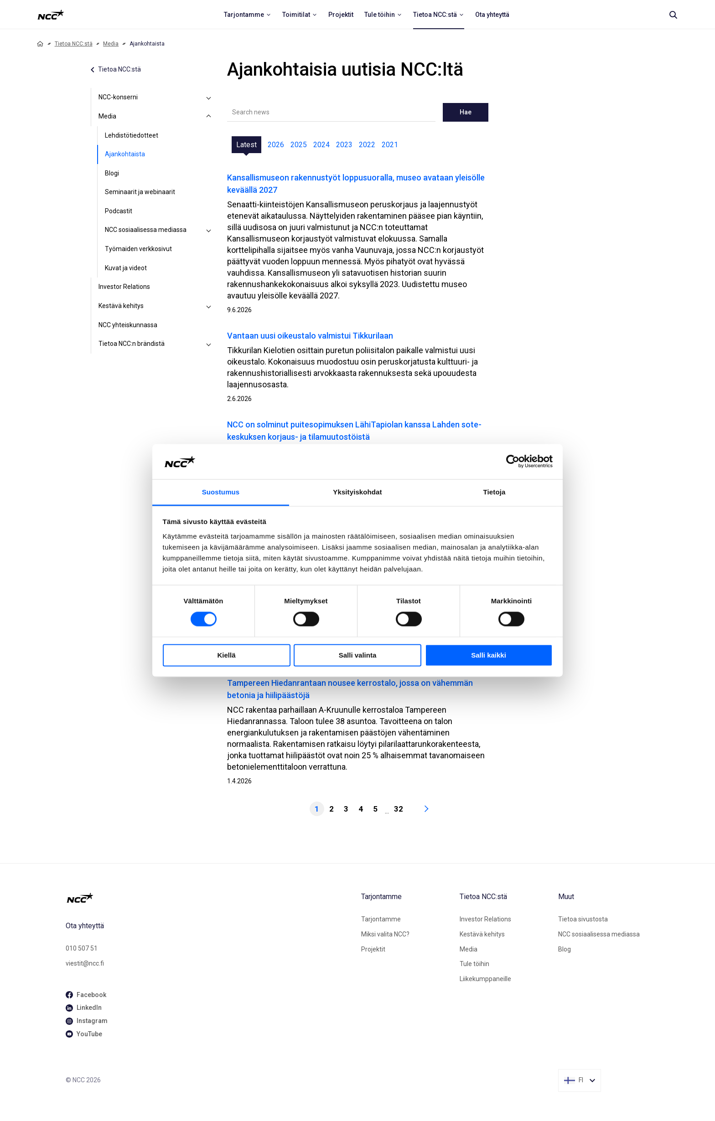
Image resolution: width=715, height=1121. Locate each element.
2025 (298, 144)
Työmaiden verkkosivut (138, 248)
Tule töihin (474, 963)
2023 (344, 144)
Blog (564, 949)
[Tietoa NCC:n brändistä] (209, 344)
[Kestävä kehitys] (209, 306)
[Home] (40, 43)
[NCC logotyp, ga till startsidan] (50, 14)
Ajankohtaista (125, 154)
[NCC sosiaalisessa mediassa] (209, 230)
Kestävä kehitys (121, 305)
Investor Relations (124, 286)
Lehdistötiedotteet (131, 135)
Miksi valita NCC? (385, 934)
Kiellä (226, 655)
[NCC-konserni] (209, 97)
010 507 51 (82, 948)
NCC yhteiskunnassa (127, 325)
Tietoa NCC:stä (74, 44)
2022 (367, 144)
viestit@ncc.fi (85, 963)
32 (398, 808)
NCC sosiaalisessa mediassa (146, 229)
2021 (390, 144)
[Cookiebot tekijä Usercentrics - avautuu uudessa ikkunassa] (513, 461)
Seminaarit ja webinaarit (140, 191)
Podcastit (118, 211)
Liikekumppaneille (485, 978)
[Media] (209, 116)
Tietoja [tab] (494, 492)
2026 (276, 144)
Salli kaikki (488, 655)
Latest (246, 144)
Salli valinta (358, 655)
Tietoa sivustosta (583, 919)
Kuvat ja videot (126, 268)
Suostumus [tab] (221, 492)
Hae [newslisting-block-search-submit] (465, 112)
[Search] (673, 14)
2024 (321, 144)
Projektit (373, 949)
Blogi (112, 173)
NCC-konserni (118, 97)
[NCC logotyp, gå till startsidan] (210, 897)
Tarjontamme (381, 919)
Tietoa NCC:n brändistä (131, 343)
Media (111, 44)
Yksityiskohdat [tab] (357, 492)
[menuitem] (247, 14)
